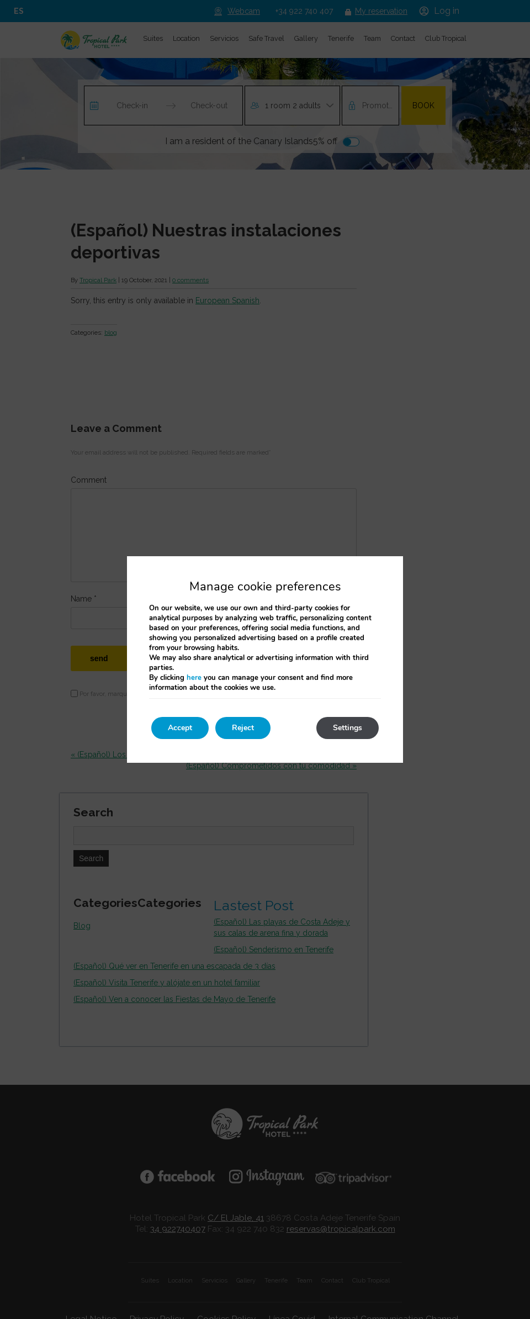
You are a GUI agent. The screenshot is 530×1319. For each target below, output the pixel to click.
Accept (180, 727)
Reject (243, 727)
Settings (347, 727)
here (194, 678)
